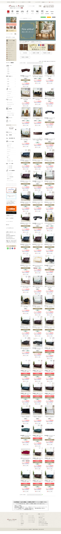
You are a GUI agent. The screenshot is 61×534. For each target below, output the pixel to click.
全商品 (24, 18)
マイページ (48, 17)
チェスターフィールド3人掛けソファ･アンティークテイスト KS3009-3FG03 (37, 140)
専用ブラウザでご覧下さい (30, 523)
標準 (42, 61)
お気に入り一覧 (43, 17)
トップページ (21, 18)
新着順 (45, 61)
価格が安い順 (49, 61)
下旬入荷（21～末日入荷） (25, 57)
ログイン (54, 17)
